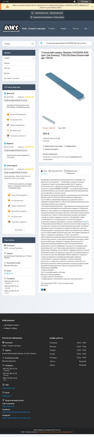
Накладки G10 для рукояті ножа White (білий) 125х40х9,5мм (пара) (18, 106)
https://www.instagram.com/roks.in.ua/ (16, 418)
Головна (51, 28)
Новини (7, 63)
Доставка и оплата (11, 325)
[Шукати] (32, 43)
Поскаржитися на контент (46, 432)
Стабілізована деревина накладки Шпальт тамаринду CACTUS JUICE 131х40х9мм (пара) (20, 186)
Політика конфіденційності (64, 432)
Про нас (76, 28)
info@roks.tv (8, 273)
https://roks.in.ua (8, 406)
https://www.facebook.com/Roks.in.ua (16, 412)
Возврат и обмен (10, 328)
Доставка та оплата (11, 78)
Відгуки (7, 73)
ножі (84, 222)
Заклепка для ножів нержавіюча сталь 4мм (18, 156)
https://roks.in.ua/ (8, 388)
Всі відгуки (19, 230)
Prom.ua (58, 430)
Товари (63, 28)
